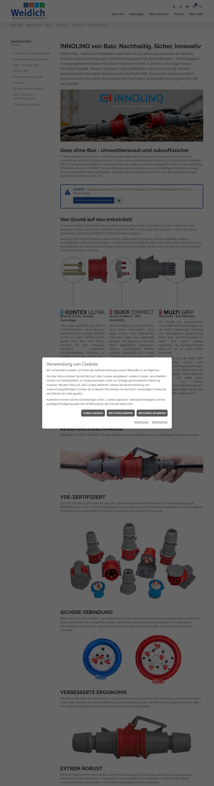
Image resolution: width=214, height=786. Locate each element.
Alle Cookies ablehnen (121, 413)
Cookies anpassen (93, 413)
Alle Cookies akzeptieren (152, 413)
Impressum (141, 422)
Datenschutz (160, 422)
